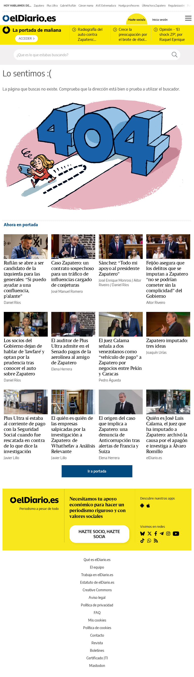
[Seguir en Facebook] (155, 533)
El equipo (97, 567)
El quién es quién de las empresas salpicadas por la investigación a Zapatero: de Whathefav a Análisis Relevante (73, 435)
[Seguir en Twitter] (149, 533)
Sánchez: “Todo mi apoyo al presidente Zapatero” (119, 268)
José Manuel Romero (67, 291)
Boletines (97, 650)
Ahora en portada (21, 224)
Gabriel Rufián (68, 5)
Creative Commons (97, 590)
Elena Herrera (61, 369)
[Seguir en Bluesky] (142, 533)
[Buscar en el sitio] (91, 54)
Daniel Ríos (12, 302)
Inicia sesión (159, 19)
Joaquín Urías (156, 352)
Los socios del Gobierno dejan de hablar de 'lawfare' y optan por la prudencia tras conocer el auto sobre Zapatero (24, 357)
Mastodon (97, 665)
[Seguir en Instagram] (168, 533)
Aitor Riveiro (155, 302)
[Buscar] (174, 54)
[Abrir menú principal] (188, 18)
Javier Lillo (11, 458)
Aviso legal (97, 597)
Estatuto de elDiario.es (97, 582)
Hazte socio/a (136, 19)
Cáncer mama (86, 5)
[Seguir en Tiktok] (142, 540)
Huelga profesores (128, 5)
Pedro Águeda (110, 380)
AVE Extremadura (106, 5)
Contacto (97, 635)
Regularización (176, 5)
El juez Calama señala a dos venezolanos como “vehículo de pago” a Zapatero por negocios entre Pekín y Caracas (120, 357)
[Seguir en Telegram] (162, 533)
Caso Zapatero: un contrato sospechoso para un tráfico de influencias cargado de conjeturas (72, 274)
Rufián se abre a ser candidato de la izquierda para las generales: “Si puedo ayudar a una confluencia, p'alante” (25, 279)
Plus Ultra (52, 5)
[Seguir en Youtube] (176, 533)
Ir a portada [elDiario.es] (97, 471)
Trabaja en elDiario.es (97, 575)
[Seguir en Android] (142, 505)
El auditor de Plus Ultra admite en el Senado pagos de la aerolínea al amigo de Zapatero (71, 351)
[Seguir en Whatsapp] (149, 540)
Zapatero (39, 5)
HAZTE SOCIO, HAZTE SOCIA (99, 534)
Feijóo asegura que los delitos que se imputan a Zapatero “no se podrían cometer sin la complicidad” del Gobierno (167, 279)
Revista (97, 643)
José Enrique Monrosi (115, 280)
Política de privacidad (97, 605)
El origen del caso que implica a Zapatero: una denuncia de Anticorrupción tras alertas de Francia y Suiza (119, 435)
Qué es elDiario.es (97, 559)
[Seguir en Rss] (156, 540)
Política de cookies (97, 628)
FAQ (97, 612)
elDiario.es (154, 458)
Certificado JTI (97, 658)
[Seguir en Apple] (148, 505)
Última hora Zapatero (154, 5)
